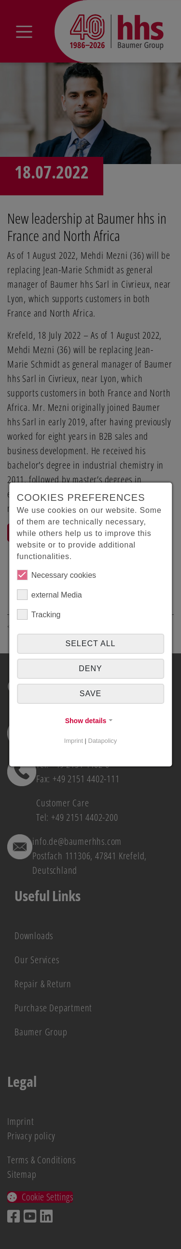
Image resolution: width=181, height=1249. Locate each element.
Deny (90, 668)
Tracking (39, 614)
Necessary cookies (56, 575)
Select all (91, 643)
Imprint (73, 740)
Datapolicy (102, 740)
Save (91, 693)
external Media (49, 594)
